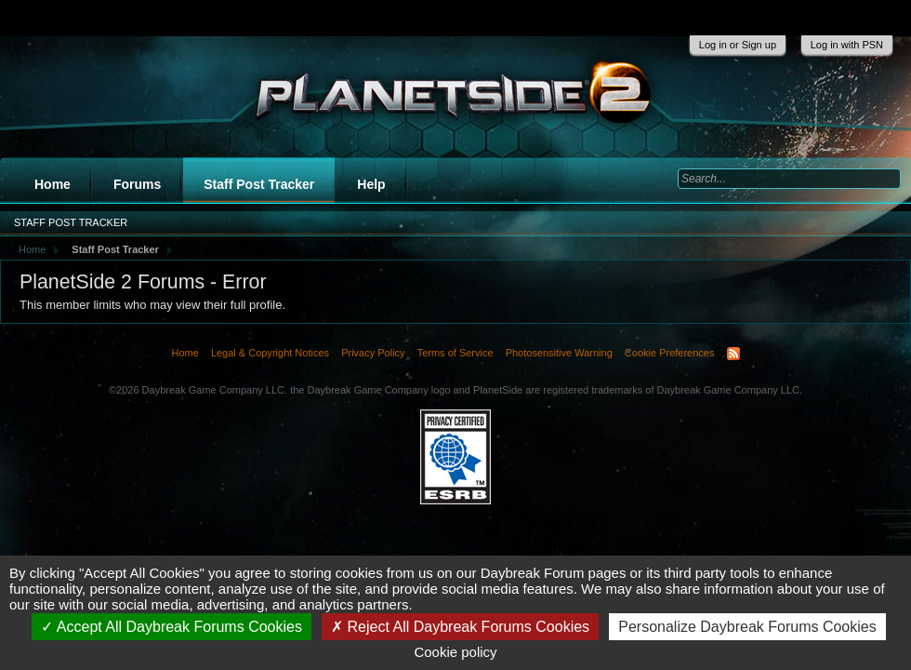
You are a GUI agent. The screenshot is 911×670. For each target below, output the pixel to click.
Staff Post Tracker (259, 184)
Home (52, 184)
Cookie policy (455, 652)
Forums (137, 184)
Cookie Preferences (670, 352)
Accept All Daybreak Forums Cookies (171, 627)
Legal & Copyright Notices (270, 352)
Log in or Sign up (737, 44)
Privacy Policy (372, 352)
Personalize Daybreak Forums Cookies (747, 627)
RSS (733, 353)
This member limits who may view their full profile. (152, 305)
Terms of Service (455, 352)
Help (371, 184)
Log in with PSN (847, 44)
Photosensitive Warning (559, 352)
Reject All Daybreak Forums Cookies (460, 627)
